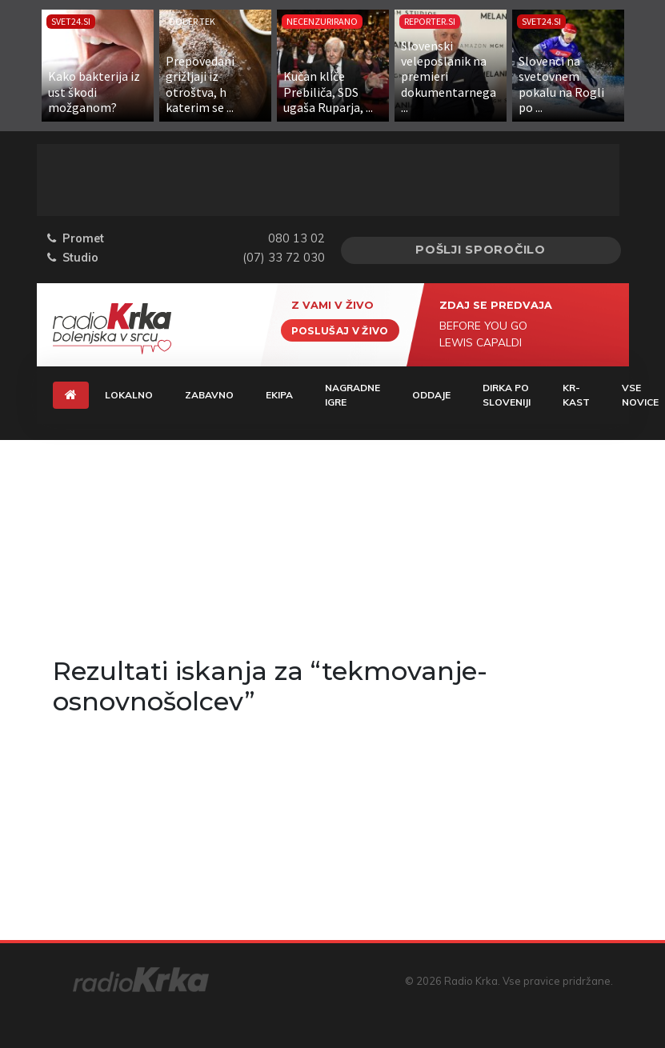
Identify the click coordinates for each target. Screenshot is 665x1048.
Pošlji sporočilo (480, 249)
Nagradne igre (352, 395)
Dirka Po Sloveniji (507, 395)
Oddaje (431, 395)
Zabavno (209, 395)
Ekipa (279, 395)
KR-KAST (576, 395)
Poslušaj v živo (340, 330)
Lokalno (129, 395)
